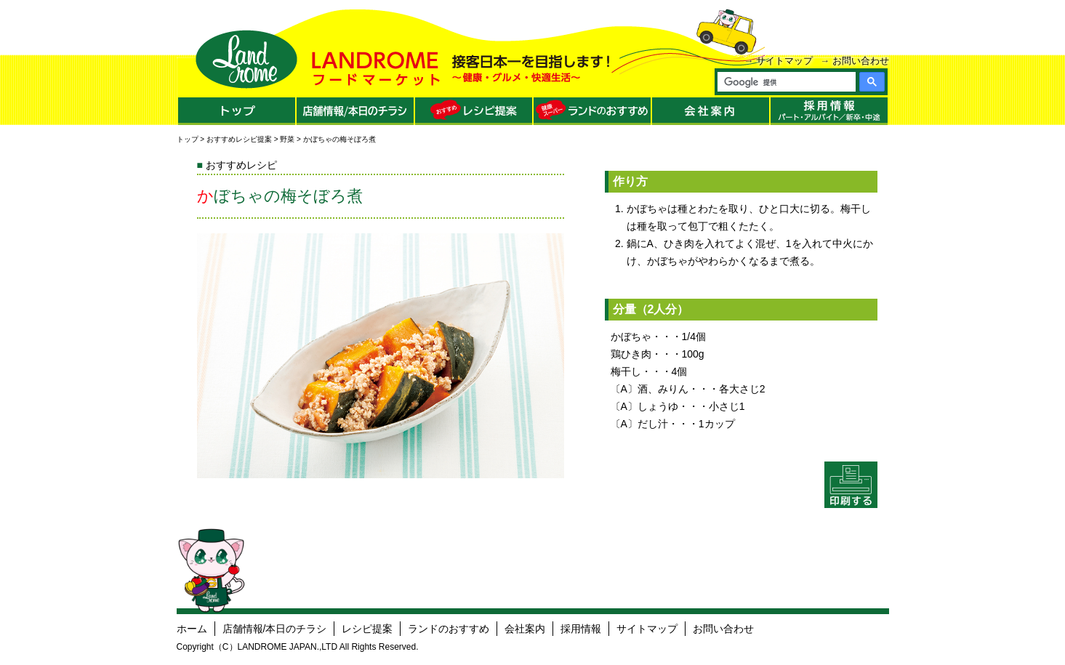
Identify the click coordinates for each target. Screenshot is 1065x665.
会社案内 (525, 628)
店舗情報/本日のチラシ (274, 628)
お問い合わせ (860, 60)
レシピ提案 (367, 628)
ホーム (192, 628)
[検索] (786, 82)
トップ (187, 139)
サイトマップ (784, 60)
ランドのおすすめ (448, 628)
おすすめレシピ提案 (239, 139)
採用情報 (580, 628)
